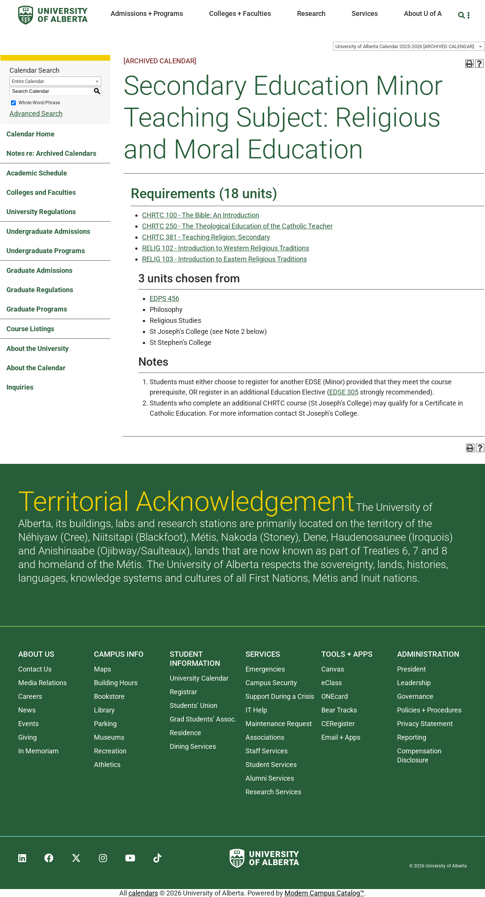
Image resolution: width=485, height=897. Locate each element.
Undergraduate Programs (45, 251)
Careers (30, 696)
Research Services (273, 792)
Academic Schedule (36, 173)
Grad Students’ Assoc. (203, 719)
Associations (265, 737)
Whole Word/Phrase (39, 102)
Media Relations (42, 683)
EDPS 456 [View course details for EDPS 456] (164, 298)
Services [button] (365, 13)
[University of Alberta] (53, 15)
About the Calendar (36, 368)
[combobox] (409, 46)
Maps (102, 669)
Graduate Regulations (39, 290)
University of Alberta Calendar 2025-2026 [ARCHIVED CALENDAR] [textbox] (404, 46)
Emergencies (265, 669)
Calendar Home (30, 134)
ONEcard (334, 696)
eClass (331, 683)
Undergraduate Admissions (48, 231)
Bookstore (109, 696)
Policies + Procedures (429, 710)
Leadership (414, 683)
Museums (109, 737)
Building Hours (116, 683)
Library (104, 710)
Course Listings (30, 329)
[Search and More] (462, 15)
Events (28, 724)
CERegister (338, 724)
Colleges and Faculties (41, 192)
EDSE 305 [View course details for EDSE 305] (343, 392)
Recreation (110, 751)
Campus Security (271, 683)
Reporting (411, 737)
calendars (143, 893)
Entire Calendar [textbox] (28, 81)
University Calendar (199, 678)
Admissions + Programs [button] (147, 13)
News (27, 710)
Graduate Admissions (39, 270)
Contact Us (35, 669)
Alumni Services (270, 778)
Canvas (332, 669)
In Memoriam (38, 751)
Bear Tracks (339, 710)
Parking (105, 724)
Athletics (107, 765)
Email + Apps (340, 737)
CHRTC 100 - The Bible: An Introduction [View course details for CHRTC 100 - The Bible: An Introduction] (200, 215)
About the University (37, 348)
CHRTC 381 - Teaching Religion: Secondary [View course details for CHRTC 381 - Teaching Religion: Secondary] (206, 237)
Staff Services (267, 751)
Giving (27, 737)
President (411, 669)
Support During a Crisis (280, 696)
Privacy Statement (425, 724)
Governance (415, 696)
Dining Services (193, 746)
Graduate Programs (36, 309)
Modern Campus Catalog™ (324, 893)
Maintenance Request (279, 724)
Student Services (271, 765)
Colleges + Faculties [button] (240, 13)
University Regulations (41, 212)
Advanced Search (36, 113)
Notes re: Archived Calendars (51, 153)
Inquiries (19, 387)
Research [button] (311, 13)
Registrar (183, 692)
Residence (185, 733)
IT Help (256, 710)
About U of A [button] (423, 13)
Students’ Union (193, 705)
